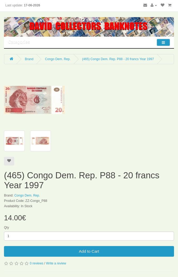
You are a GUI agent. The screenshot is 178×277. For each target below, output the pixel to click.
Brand (29, 59)
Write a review (56, 263)
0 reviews (36, 263)
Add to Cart (89, 251)
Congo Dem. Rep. (58, 59)
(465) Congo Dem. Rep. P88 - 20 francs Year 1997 (118, 59)
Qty (6, 227)
